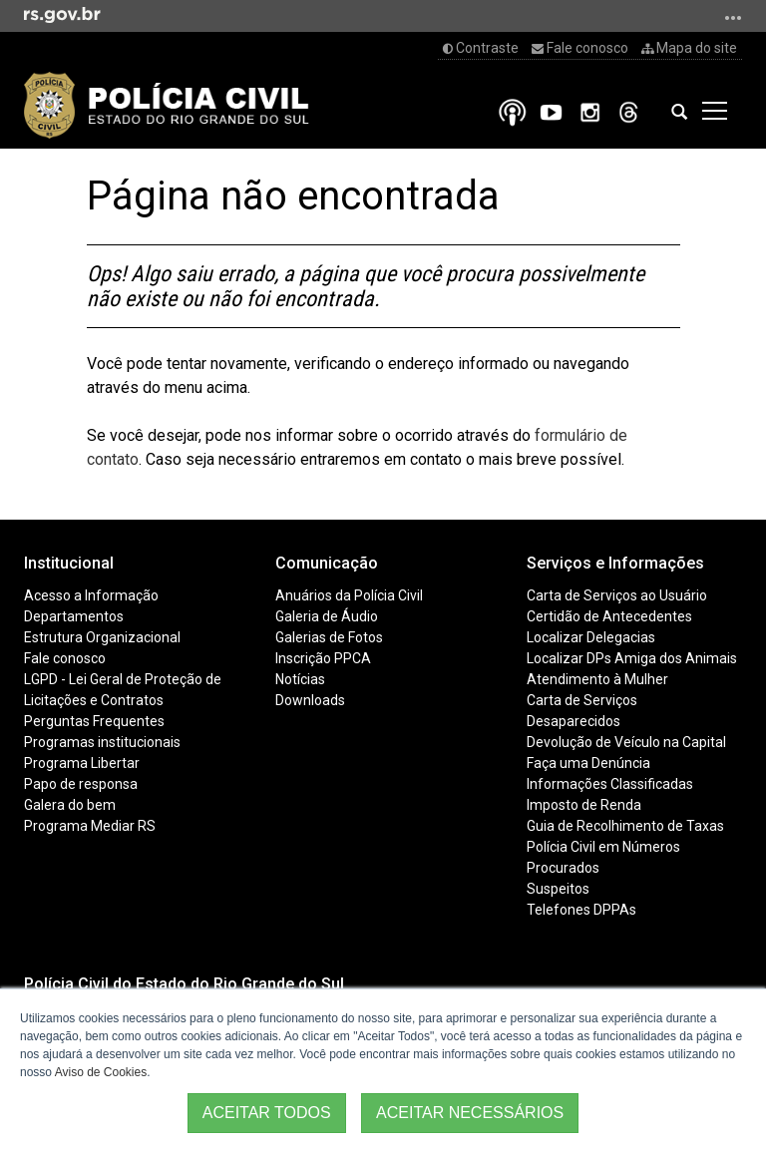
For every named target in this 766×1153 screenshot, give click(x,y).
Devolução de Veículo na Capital (626, 742)
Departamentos (74, 616)
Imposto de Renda (584, 805)
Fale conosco (580, 48)
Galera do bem (70, 805)
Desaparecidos (573, 721)
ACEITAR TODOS (266, 1112)
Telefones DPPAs (581, 910)
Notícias (300, 679)
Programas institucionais (102, 742)
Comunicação (326, 563)
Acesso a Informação (91, 595)
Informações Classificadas (610, 784)
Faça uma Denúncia (588, 763)
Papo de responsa (81, 784)
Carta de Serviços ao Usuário (617, 595)
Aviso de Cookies (101, 1072)
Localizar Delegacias (591, 637)
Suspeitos (558, 889)
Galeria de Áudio (326, 616)
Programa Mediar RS (90, 826)
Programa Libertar (82, 763)
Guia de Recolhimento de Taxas (625, 826)
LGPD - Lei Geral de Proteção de (122, 679)
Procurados (563, 868)
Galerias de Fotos (329, 637)
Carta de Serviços (582, 700)
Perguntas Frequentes (94, 721)
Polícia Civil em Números (603, 847)
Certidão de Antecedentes (609, 616)
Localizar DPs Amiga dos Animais (632, 658)
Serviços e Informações (615, 563)
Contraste (481, 48)
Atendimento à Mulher (597, 679)
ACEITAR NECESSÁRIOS (470, 1112)
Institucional (69, 563)
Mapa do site (689, 48)
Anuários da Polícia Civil (349, 595)
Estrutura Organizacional (102, 637)
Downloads (310, 700)
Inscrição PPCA (323, 658)
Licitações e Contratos (94, 700)
